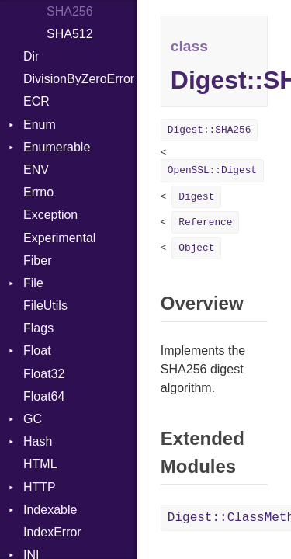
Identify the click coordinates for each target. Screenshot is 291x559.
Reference (205, 222)
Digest (196, 197)
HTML (40, 463)
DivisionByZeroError (78, 78)
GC (32, 418)
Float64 (43, 396)
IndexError (52, 532)
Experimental (59, 238)
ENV (36, 169)
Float (37, 350)
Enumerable (56, 147)
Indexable (50, 509)
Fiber (37, 260)
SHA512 (70, 33)
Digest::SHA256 (209, 130)
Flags (38, 328)
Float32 (43, 373)
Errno (38, 192)
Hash (37, 441)
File (33, 283)
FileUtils (45, 305)
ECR (36, 101)
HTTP (39, 487)
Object (196, 248)
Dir (31, 56)
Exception (50, 214)
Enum (39, 124)
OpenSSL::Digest (212, 170)
